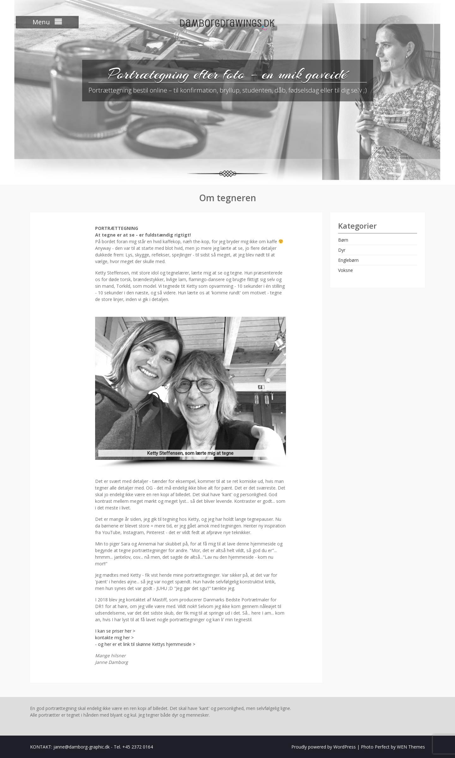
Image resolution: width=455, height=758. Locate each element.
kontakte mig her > (114, 638)
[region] (190, 392)
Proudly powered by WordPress (323, 747)
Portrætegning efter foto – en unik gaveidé (227, 74)
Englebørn (348, 260)
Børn (343, 240)
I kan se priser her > (115, 631)
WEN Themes (411, 747)
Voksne (345, 270)
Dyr (341, 250)
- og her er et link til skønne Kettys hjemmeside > (145, 644)
